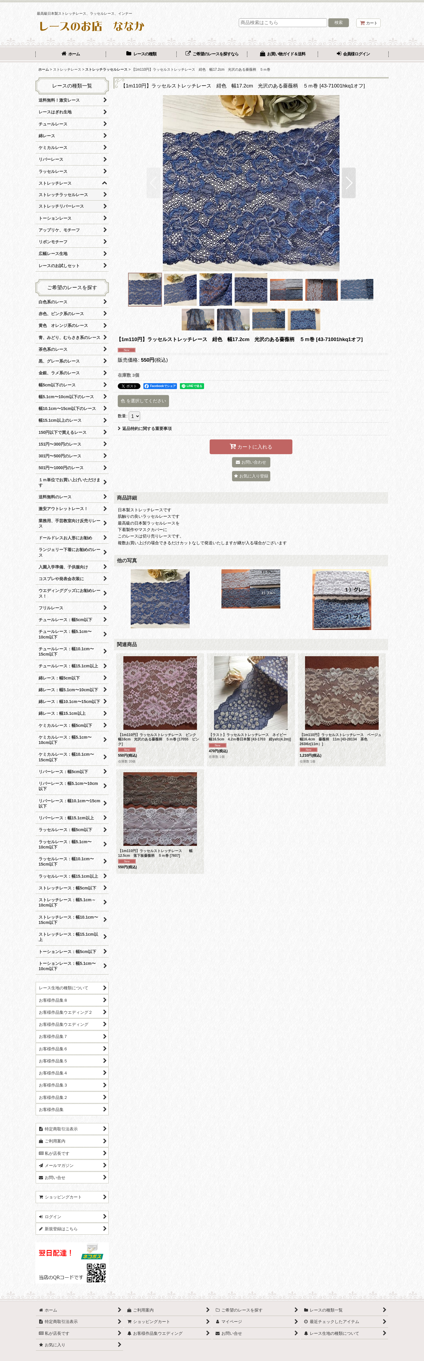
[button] (153, 183)
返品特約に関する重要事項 (145, 428)
